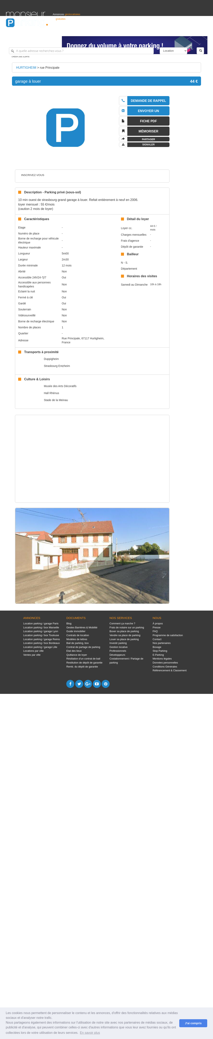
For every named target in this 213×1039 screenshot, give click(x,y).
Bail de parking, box (77, 643)
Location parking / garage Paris (40, 623)
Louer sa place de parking (124, 639)
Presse (157, 627)
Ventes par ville (31, 654)
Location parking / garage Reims (41, 639)
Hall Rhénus (51, 393)
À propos (158, 623)
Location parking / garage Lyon (40, 631)
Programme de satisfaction (168, 635)
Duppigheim (51, 359)
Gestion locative (118, 647)
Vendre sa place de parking (124, 635)
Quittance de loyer (76, 654)
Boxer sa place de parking (124, 631)
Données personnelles (165, 662)
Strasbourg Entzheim (57, 366)
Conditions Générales (165, 666)
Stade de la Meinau (56, 400)
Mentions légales (162, 658)
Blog (68, 623)
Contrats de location (77, 635)
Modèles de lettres (76, 639)
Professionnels (141, 31)
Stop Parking (160, 650)
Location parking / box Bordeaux (41, 643)
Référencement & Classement (170, 670)
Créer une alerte (21, 57)
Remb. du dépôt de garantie (82, 666)
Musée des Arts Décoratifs (60, 386)
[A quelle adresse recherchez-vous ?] (81, 51)
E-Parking (158, 654)
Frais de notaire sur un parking (126, 627)
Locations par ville (33, 650)
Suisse (203, 31)
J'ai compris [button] (193, 1023)
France (181, 31)
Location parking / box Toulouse (41, 635)
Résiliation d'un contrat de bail (83, 658)
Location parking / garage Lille (40, 647)
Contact (157, 639)
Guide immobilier (75, 631)
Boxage (157, 647)
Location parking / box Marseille (41, 627)
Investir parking (118, 643)
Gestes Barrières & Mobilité (81, 627)
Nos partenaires (162, 643)
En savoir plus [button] (90, 1032)
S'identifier (157, 31)
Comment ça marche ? (122, 623)
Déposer (170, 31)
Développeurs (117, 654)
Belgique (192, 31)
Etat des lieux (74, 650)
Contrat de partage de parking (83, 647)
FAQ (155, 631)
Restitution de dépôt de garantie (84, 662)
